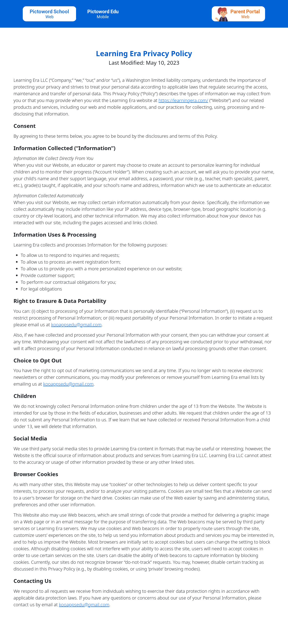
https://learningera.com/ (183, 100)
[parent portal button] (238, 13)
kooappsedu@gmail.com (76, 325)
